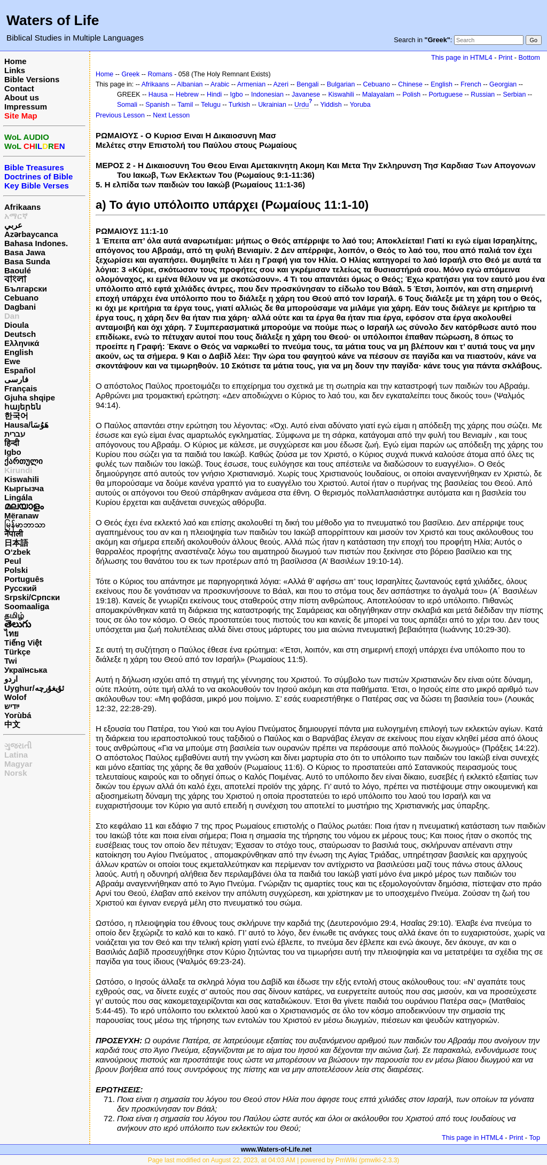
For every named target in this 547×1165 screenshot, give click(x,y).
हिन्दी (11, 442)
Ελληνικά (21, 343)
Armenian (251, 84)
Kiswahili (21, 479)
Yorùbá (18, 715)
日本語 (16, 542)
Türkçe (17, 651)
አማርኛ (16, 216)
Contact (19, 88)
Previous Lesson (120, 115)
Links (14, 70)
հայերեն (22, 406)
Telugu (211, 104)
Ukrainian (272, 104)
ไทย (11, 633)
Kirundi (18, 470)
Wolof (15, 697)
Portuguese (445, 94)
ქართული (23, 461)
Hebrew (187, 94)
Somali (127, 104)
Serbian (514, 94)
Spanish (157, 104)
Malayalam (378, 94)
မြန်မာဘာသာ (24, 524)
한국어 (16, 415)
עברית (14, 433)
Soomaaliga (26, 606)
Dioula (16, 324)
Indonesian (267, 94)
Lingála (18, 497)
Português (24, 579)
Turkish (239, 104)
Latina (16, 754)
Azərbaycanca (31, 234)
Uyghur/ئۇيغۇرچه (34, 687)
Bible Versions (31, 79)
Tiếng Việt (23, 642)
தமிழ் (14, 615)
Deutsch (20, 334)
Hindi (214, 94)
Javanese (306, 94)
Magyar (18, 763)
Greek (130, 74)
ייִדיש (11, 706)
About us (21, 97)
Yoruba (360, 104)
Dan (11, 315)
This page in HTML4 (462, 57)
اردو (11, 678)
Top (534, 1137)
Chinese (410, 84)
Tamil (185, 104)
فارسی (16, 379)
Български (25, 288)
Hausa (158, 94)
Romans (159, 74)
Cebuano (21, 297)
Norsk (15, 772)
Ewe (12, 361)
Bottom (529, 57)
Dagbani (20, 306)
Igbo (12, 451)
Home (15, 61)
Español (19, 370)
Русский (20, 588)
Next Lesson (171, 115)
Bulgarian (341, 84)
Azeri (281, 84)
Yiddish (330, 104)
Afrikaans (22, 206)
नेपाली (13, 533)
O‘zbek (17, 551)
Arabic (219, 84)
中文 (12, 724)
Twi (10, 660)
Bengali (307, 84)
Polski (16, 569)
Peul (12, 560)
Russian (483, 94)
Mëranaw (21, 515)
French (470, 84)
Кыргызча (24, 488)
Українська (25, 669)
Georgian (503, 84)
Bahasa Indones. (36, 243)
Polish (411, 94)
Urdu (301, 104)
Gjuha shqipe (29, 397)
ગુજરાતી (18, 745)
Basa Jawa (24, 252)
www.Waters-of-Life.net (276, 1149)
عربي (13, 225)
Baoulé (17, 270)
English (18, 352)
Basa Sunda (27, 261)
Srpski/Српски (32, 597)
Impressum (25, 106)
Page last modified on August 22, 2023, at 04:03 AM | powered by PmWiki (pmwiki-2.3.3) (274, 1160)
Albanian (189, 84)
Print (505, 57)
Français (20, 388)
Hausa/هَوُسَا (26, 424)
